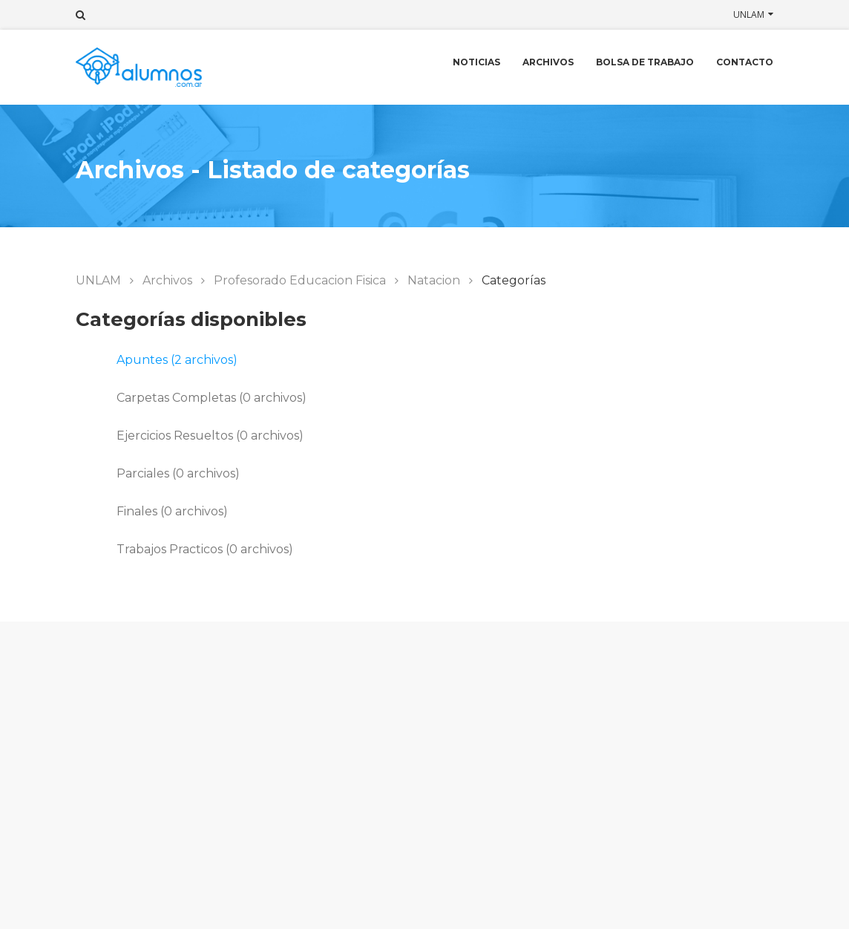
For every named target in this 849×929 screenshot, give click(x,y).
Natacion (433, 280)
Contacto (744, 62)
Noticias (476, 62)
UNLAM (748, 14)
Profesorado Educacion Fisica (300, 280)
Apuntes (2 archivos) (177, 360)
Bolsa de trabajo (645, 62)
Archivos (548, 62)
